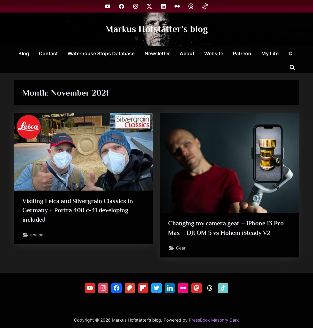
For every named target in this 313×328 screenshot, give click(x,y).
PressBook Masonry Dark (214, 320)
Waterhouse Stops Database (101, 53)
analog (37, 234)
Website (213, 53)
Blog (23, 53)
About (187, 53)
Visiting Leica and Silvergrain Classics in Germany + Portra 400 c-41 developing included (77, 210)
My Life (269, 53)
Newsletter (157, 53)
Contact (48, 53)
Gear (181, 247)
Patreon (242, 53)
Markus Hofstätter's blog (156, 29)
